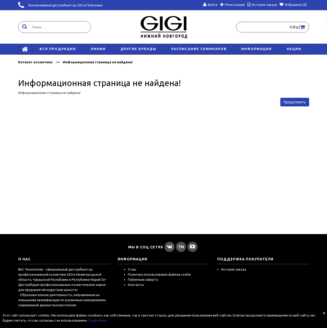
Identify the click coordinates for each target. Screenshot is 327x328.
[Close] (324, 313)
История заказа (233, 269)
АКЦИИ (294, 49)
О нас (132, 269)
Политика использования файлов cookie (159, 274)
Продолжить (295, 102)
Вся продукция (58, 49)
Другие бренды (138, 49)
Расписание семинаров (199, 49)
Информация (256, 49)
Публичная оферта (143, 279)
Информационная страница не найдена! (98, 62)
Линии (98, 49)
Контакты (136, 284)
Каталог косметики (35, 62)
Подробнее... (98, 320)
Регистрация (232, 4)
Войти (210, 4)
